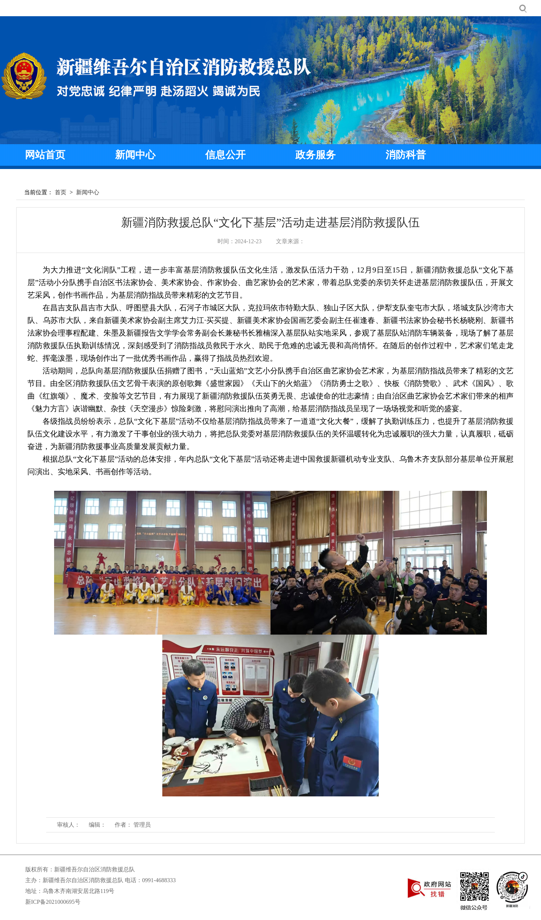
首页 (60, 192)
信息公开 (225, 154)
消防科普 (406, 154)
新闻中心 (135, 154)
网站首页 (45, 154)
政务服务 (315, 154)
